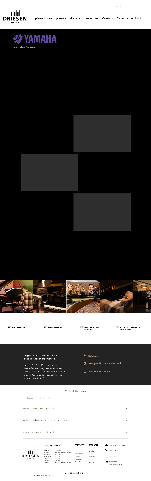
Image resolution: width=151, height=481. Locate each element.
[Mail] (106, 450)
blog (80, 472)
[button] (102, 133)
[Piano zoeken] (118, 6)
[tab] (30, 398)
